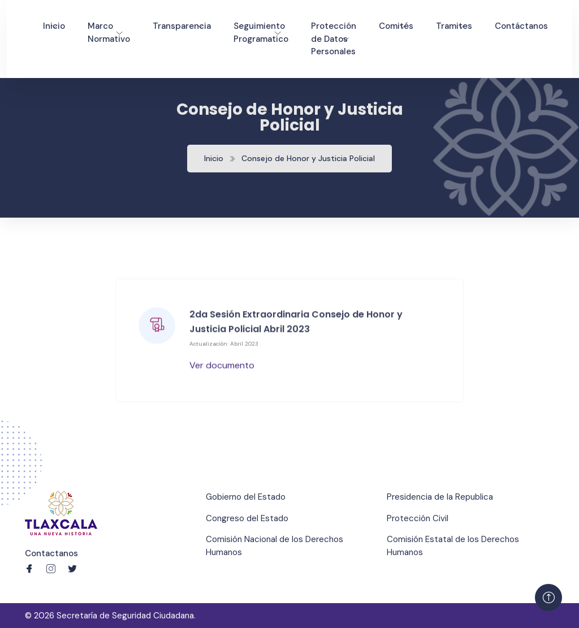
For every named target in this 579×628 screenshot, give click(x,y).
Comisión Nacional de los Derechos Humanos (274, 546)
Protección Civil (417, 518)
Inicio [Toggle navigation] (54, 26)
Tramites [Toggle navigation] (454, 26)
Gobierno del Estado (246, 497)
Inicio (213, 158)
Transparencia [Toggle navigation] (182, 26)
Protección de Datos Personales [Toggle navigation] (333, 38)
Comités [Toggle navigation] (396, 26)
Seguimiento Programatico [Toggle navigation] (261, 32)
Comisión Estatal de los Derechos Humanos (453, 546)
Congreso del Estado (247, 518)
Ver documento (221, 366)
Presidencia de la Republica (440, 497)
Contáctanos (521, 26)
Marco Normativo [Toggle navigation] (109, 32)
